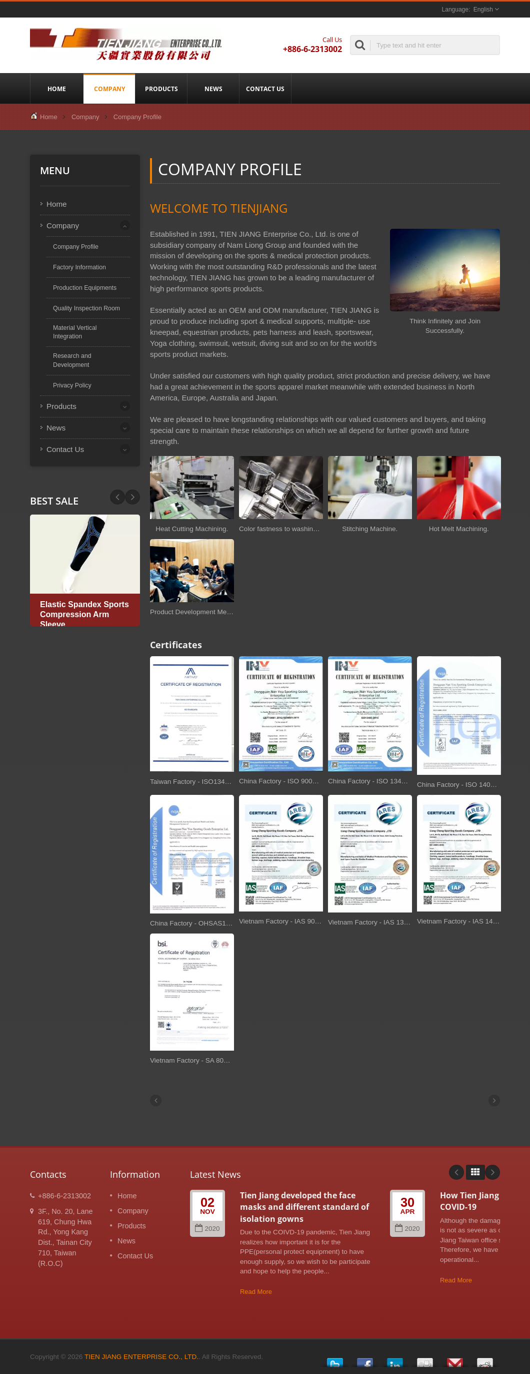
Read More (256, 1291)
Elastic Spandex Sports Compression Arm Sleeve (84, 614)
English (483, 9)
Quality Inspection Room (86, 308)
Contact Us (265, 89)
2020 (207, 1228)
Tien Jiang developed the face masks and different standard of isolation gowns (304, 1207)
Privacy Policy (72, 385)
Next (117, 497)
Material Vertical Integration (74, 332)
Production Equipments (84, 287)
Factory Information (79, 267)
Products (161, 89)
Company (109, 89)
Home (56, 89)
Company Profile (138, 117)
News (213, 89)
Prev (132, 497)
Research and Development (72, 360)
